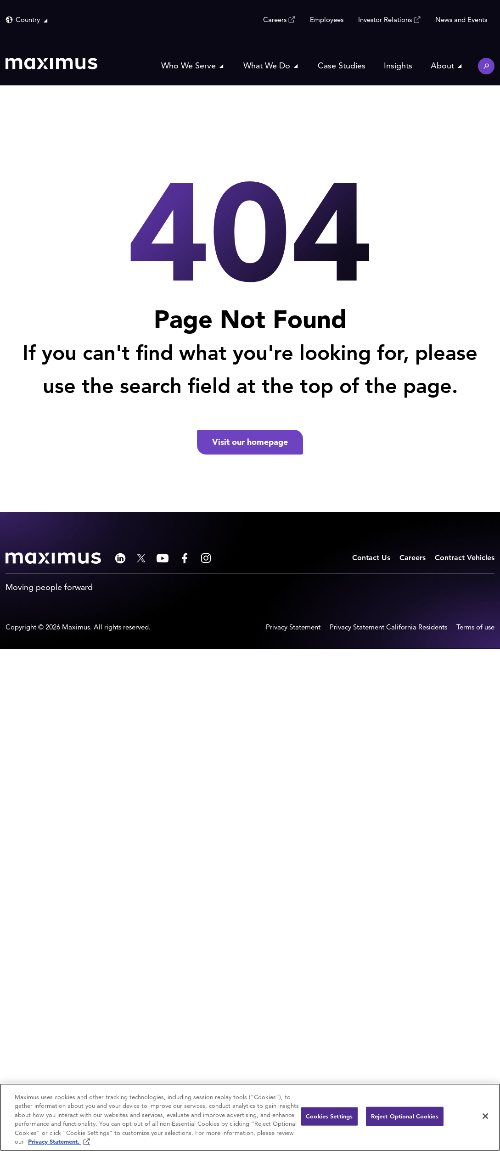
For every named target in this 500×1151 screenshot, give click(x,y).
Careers (275, 19)
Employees (326, 19)
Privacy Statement (293, 627)
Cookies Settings (329, 1116)
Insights (398, 65)
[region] (250, 1117)
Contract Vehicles (464, 557)
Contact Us (371, 557)
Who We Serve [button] (188, 65)
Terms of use (475, 627)
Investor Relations (385, 19)
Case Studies (341, 65)
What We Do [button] (266, 65)
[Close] (485, 1116)
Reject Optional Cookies (404, 1116)
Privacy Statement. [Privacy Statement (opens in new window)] (54, 1141)
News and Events (461, 19)
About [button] (442, 65)
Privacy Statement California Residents (388, 627)
